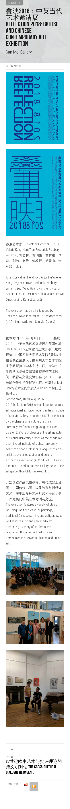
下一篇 (9, 756)
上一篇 (9, 748)
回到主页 (14, 2)
